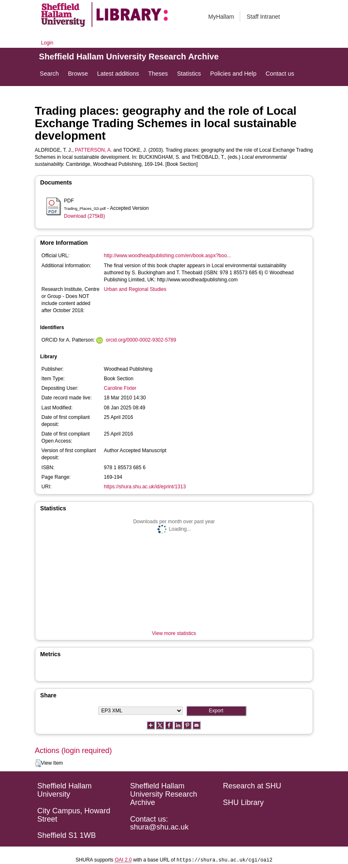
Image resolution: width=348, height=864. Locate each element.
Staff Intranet (263, 16)
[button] (38, 763)
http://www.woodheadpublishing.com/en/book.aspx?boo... (167, 255)
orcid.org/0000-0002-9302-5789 (141, 340)
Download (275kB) (84, 216)
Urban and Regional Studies (135, 289)
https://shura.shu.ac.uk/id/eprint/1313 (145, 487)
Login (47, 43)
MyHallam (221, 16)
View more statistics (174, 633)
